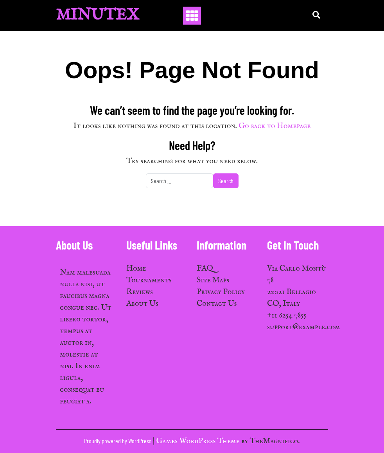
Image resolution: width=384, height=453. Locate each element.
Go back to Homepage (274, 126)
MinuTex (97, 15)
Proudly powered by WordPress (118, 440)
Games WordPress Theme (198, 441)
